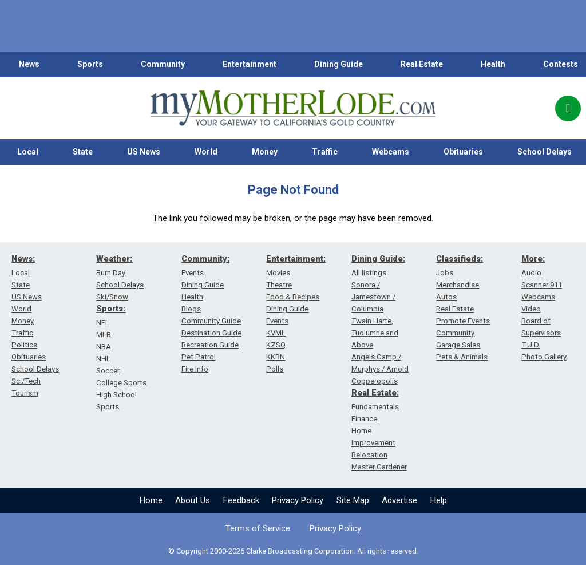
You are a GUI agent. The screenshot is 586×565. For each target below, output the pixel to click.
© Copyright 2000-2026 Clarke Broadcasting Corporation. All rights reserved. (293, 551)
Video (531, 309)
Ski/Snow (112, 297)
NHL (103, 358)
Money (265, 151)
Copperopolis (374, 381)
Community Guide (211, 321)
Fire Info (194, 369)
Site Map (352, 500)
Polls (274, 369)
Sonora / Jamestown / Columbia (373, 296)
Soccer (108, 370)
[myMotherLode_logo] (293, 108)
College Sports (121, 382)
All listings (368, 272)
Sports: (110, 308)
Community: (205, 259)
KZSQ (276, 345)
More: (533, 259)
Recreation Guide (210, 345)
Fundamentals (375, 406)
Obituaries (463, 151)
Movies (278, 272)
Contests (560, 64)
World (206, 151)
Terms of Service (257, 528)
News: (23, 259)
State (83, 151)
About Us (192, 500)
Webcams (390, 151)
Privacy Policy (297, 500)
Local (27, 151)
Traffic (325, 151)
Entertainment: (296, 259)
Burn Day (110, 272)
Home (151, 500)
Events (192, 272)
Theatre (279, 284)
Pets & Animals (462, 357)
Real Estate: (375, 393)
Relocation (369, 455)
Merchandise (457, 284)
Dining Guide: (378, 259)
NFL (102, 322)
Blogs (191, 309)
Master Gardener (379, 467)
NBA (103, 346)
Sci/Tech (26, 381)
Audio (531, 272)
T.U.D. (530, 345)
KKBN (275, 357)
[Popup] (568, 108)
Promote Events (463, 321)
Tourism (24, 393)
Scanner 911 (541, 284)
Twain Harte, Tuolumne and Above (374, 333)
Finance (364, 418)
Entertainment (249, 64)
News (29, 64)
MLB (103, 334)
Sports (90, 64)
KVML (276, 333)
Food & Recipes (292, 297)
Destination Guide (211, 333)
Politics (24, 345)
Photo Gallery (544, 357)
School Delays (35, 369)
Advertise (399, 500)
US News (143, 151)
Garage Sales (458, 345)
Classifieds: (459, 259)
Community (163, 64)
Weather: (114, 259)
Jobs (444, 272)
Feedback (241, 500)
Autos (446, 297)
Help (438, 500)
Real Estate (422, 64)
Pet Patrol (198, 357)
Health (493, 64)
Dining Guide (338, 64)
